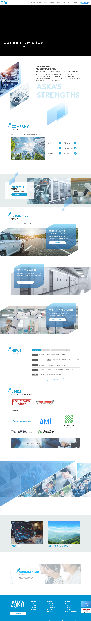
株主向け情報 (69, 607)
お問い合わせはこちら (18, 613)
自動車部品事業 (51, 603)
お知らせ (52, 2)
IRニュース (69, 605)
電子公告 (69, 609)
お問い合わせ (84, 2)
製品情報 (39, 2)
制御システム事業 (52, 605)
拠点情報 (34, 607)
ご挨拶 (33, 603)
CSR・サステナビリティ (73, 2)
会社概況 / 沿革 (35, 605)
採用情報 (58, 2)
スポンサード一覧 (52, 611)
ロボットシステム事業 (52, 607)
